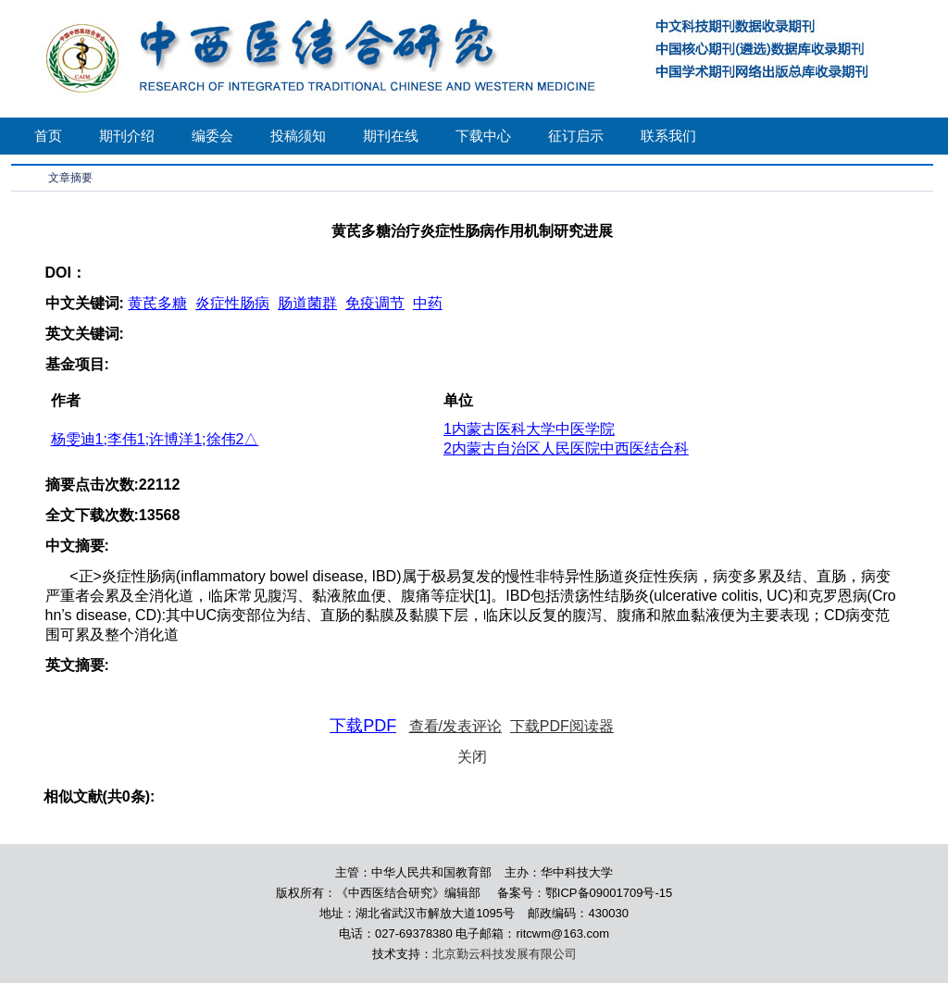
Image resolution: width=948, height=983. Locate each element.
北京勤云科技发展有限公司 (504, 954)
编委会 (212, 135)
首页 (48, 135)
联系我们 (668, 135)
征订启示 (576, 135)
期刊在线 (390, 135)
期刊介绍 (127, 135)
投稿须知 (298, 135)
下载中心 (483, 135)
